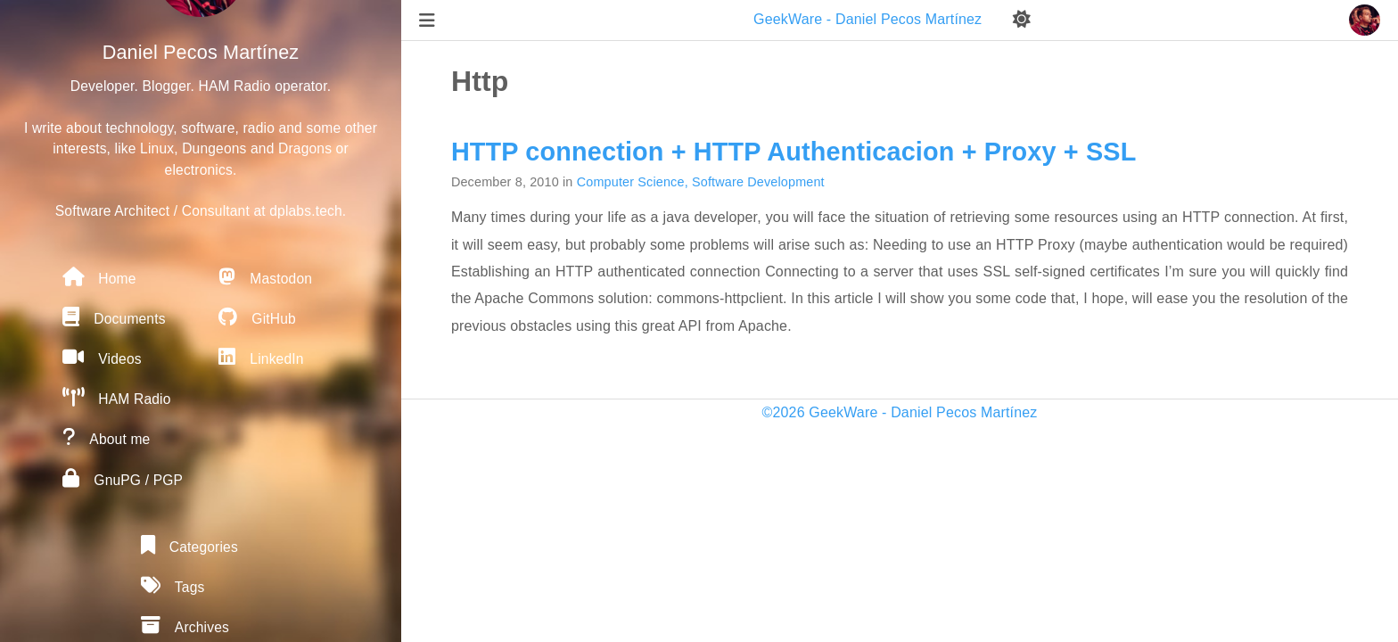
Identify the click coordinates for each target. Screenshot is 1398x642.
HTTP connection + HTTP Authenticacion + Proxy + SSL (794, 151)
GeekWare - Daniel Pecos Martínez (869, 19)
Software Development (758, 182)
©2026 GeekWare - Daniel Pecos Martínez (900, 412)
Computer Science (631, 182)
